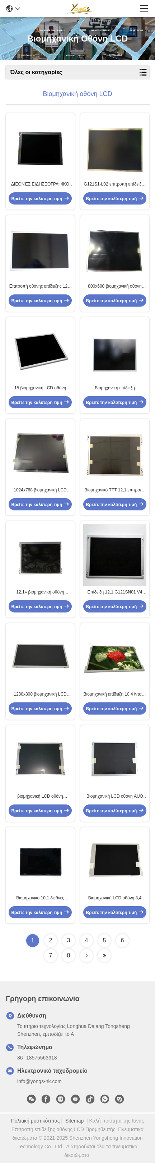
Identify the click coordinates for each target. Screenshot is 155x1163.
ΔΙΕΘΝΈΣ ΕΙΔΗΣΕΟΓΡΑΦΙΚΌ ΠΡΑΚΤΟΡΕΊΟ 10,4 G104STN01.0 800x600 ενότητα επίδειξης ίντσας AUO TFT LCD (40, 184)
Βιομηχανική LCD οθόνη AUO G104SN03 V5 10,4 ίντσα (114, 796)
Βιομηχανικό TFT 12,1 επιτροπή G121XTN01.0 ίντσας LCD (114, 490)
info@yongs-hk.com (39, 1081)
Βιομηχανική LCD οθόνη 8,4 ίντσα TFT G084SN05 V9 (115, 898)
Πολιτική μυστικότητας (35, 1121)
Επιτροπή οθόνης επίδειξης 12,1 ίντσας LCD (40, 286)
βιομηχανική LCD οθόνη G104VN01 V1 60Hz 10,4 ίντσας (40, 796)
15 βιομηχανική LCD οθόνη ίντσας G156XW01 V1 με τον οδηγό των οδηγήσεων (40, 388)
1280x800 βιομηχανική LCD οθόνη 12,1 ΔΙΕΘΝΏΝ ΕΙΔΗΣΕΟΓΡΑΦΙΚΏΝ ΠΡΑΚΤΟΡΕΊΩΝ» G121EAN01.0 (40, 694)
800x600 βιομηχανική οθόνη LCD (115, 286)
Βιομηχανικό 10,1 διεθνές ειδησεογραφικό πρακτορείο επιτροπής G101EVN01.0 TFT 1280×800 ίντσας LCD (40, 898)
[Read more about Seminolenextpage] (86, 955)
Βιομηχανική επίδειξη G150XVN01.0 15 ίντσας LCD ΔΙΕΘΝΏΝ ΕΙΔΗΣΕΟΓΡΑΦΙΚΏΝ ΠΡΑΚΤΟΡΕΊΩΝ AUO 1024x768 (115, 388)
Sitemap (74, 1121)
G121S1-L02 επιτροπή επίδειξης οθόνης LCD (115, 184)
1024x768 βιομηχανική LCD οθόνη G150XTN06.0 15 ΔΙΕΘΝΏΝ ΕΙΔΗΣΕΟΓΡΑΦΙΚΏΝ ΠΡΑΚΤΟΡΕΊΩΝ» (40, 490)
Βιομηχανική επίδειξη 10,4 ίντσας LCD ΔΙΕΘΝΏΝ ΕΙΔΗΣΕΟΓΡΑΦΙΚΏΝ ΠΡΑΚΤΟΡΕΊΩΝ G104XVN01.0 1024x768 (115, 694)
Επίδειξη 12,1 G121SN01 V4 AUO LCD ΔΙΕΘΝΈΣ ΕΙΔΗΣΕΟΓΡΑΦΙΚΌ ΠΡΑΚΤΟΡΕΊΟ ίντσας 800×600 (114, 592)
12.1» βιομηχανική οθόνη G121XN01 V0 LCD (40, 592)
